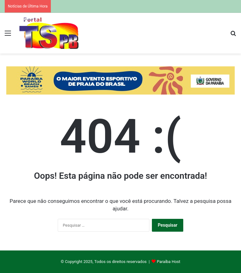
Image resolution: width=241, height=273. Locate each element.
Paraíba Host (168, 261)
